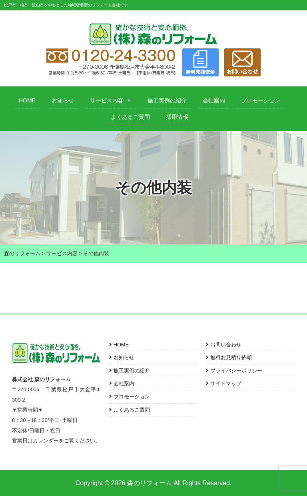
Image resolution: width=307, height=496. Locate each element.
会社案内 (214, 100)
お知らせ (63, 100)
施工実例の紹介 (167, 100)
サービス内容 (111, 100)
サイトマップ (225, 383)
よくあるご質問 (130, 117)
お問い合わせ (225, 345)
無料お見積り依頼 (231, 357)
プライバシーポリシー (236, 371)
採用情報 (177, 117)
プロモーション (260, 100)
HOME (27, 100)
